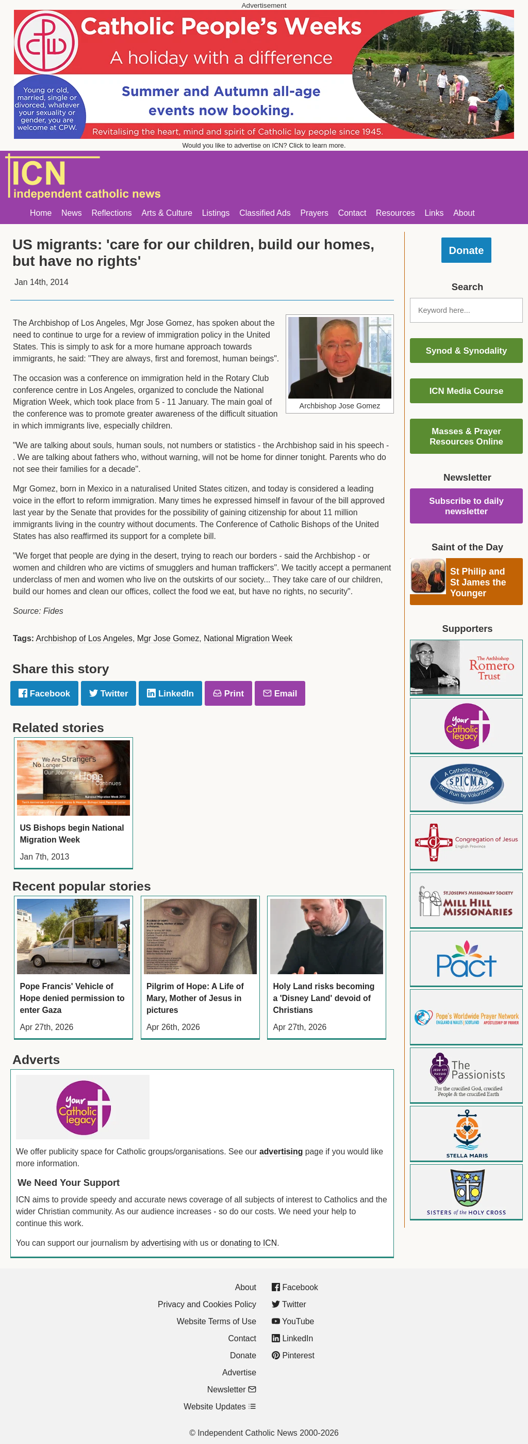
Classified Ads (264, 213)
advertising (281, 1151)
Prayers (314, 213)
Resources (395, 213)
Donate (466, 250)
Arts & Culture (166, 213)
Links (434, 213)
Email (280, 694)
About (463, 213)
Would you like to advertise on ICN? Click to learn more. (264, 145)
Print (228, 694)
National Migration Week (248, 638)
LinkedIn (170, 694)
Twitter (108, 694)
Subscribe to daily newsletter (466, 506)
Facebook (44, 694)
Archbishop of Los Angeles (84, 638)
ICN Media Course (467, 391)
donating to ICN (248, 1243)
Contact (352, 213)
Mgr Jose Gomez (168, 638)
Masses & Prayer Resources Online (466, 436)
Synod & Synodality (466, 351)
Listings (216, 213)
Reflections (111, 213)
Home (41, 213)
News (71, 213)
